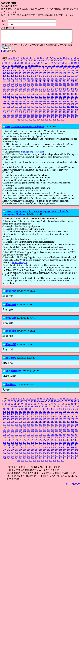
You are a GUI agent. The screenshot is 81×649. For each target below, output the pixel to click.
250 (36, 89)
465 (60, 117)
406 (52, 109)
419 (28, 112)
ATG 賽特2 (10, 360)
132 (20, 73)
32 (9, 63)
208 (20, 83)
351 (60, 101)
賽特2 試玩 (10, 347)
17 (44, 60)
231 (36, 86)
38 (26, 63)
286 (28, 94)
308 (40, 96)
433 (8, 114)
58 (6, 65)
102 (57, 68)
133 (24, 73)
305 (28, 96)
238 (64, 86)
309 (44, 96)
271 (44, 91)
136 (36, 73)
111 (15, 70)
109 (7, 70)
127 (78, 70)
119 (46, 70)
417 (20, 112)
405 (48, 109)
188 (16, 81)
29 (78, 60)
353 (68, 101)
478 (36, 119)
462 (48, 117)
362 (28, 104)
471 (8, 119)
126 (74, 70)
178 (52, 78)
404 (44, 109)
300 (8, 96)
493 (34, 122)
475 (24, 119)
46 (49, 63)
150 (16, 76)
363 (32, 104)
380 (24, 107)
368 (52, 104)
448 (68, 114)
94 (32, 68)
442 (44, 114)
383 (36, 107)
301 (12, 96)
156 (40, 76)
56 (77, 63)
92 (26, 68)
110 (11, 70)
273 (52, 91)
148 (8, 76)
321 (16, 99)
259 (72, 89)
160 (56, 76)
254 (52, 89)
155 (36, 76)
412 (76, 109)
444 (52, 114)
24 (64, 60)
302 (16, 96)
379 (20, 107)
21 (55, 60)
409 (64, 109)
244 (12, 89)
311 (52, 96)
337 (4, 101)
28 (75, 60)
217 (56, 83)
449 (72, 114)
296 (68, 94)
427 (60, 112)
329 (48, 99)
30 (3, 63)
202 (72, 81)
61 (15, 65)
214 (44, 83)
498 (54, 122)
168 (12, 78)
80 (69, 65)
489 (18, 122)
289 (40, 94)
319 (8, 99)
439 (32, 114)
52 (66, 63)
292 (52, 94)
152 (24, 76)
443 (48, 114)
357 (8, 104)
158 (48, 76)
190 (24, 81)
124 (66, 70)
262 (8, 91)
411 (72, 109)
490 (22, 122)
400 (28, 109)
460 (40, 117)
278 (72, 91)
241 (76, 86)
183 (72, 78)
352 (64, 101)
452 (8, 117)
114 (26, 70)
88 (15, 68)
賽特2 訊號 (10, 334)
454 (16, 117)
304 (24, 96)
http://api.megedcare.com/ (32, 154)
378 (16, 107)
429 (68, 112)
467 (68, 117)
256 (60, 89)
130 (12, 73)
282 (12, 94)
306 (32, 96)
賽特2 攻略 (10, 307)
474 (20, 119)
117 (38, 70)
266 (24, 91)
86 (9, 68)
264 (16, 91)
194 (40, 81)
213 (40, 83)
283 (16, 94)
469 (76, 117)
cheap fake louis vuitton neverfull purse (24, 129)
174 (36, 78)
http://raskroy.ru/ (19, 265)
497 (50, 122)
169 (16, 78)
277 (68, 91)
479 (40, 119)
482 (52, 119)
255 (56, 89)
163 (68, 76)
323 (24, 99)
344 (32, 101)
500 (62, 122)
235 (52, 86)
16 (41, 60)
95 (34, 68)
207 (16, 83)
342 (24, 101)
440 (36, 114)
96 (37, 68)
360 (20, 104)
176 (44, 78)
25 (66, 60)
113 (22, 70)
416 (16, 112)
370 (60, 104)
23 (61, 60)
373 (72, 104)
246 (20, 89)
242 (4, 89)
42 (38, 63)
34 (15, 63)
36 (21, 63)
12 (29, 60)
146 (76, 73)
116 (34, 70)
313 (60, 96)
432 (4, 114)
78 (63, 65)
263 (12, 91)
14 (35, 60)
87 (12, 68)
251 (40, 89)
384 (40, 107)
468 (72, 117)
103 (61, 68)
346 (40, 101)
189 (20, 81)
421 (36, 112)
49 (58, 63)
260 (76, 89)
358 (12, 104)
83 (77, 65)
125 (70, 70)
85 (6, 68)
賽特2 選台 (10, 320)
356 (4, 104)
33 (12, 63)
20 (52, 60)
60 (12, 65)
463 (52, 117)
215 (48, 83)
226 (16, 86)
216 (52, 83)
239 (68, 86)
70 (40, 65)
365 (40, 104)
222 (76, 83)
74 (52, 65)
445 (56, 114)
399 (24, 109)
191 (28, 81)
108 (3, 70)
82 (75, 65)
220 (68, 83)
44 (43, 63)
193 (36, 81)
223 (4, 86)
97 (40, 68)
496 (46, 122)
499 (58, 122)
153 (28, 76)
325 (32, 99)
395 (8, 109)
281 (8, 94)
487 (72, 119)
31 (6, 63)
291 (48, 94)
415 (12, 112)
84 (3, 68)
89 (17, 68)
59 (9, 65)
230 (32, 86)
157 (44, 76)
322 (20, 99)
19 (49, 60)
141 (56, 73)
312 (56, 96)
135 (32, 73)
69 (38, 65)
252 (44, 89)
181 (64, 78)
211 (32, 83)
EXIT (3, 54)
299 (4, 96)
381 (28, 107)
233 (44, 86)
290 (44, 94)
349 (52, 101)
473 (16, 119)
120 (50, 70)
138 (44, 73)
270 (40, 91)
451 (4, 117)
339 (12, 101)
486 (68, 119)
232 (40, 86)
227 (20, 86)
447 (64, 114)
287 (32, 94)
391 (68, 107)
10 (24, 60)
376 (8, 107)
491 (26, 122)
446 (60, 114)
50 (60, 63)
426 (56, 112)
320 (12, 99)
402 (36, 109)
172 (28, 78)
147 (4, 76)
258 (68, 89)
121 (54, 70)
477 (32, 119)
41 (35, 63)
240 (72, 86)
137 (40, 73)
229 (28, 86)
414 (8, 112)
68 (35, 65)
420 (32, 112)
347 (44, 101)
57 (3, 65)
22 (58, 60)
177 (48, 78)
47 (52, 63)
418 (24, 112)
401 (32, 109)
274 (56, 91)
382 (32, 107)
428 (64, 112)
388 (56, 107)
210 (28, 83)
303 (20, 96)
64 (23, 65)
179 (56, 78)
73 (49, 65)
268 (32, 91)
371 (64, 104)
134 (28, 73)
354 (72, 101)
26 (69, 60)
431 (76, 112)
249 (32, 89)
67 (32, 65)
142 (60, 73)
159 (52, 76)
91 (23, 68)
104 (65, 68)
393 (76, 107)
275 (60, 91)
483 (56, 119)
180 (60, 78)
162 (64, 76)
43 (40, 63)
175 (40, 78)
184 (76, 78)
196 (48, 81)
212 (36, 83)
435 (16, 114)
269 (36, 91)
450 (76, 114)
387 (52, 107)
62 (18, 65)
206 (12, 83)
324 (28, 99)
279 (76, 91)
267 (28, 91)
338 (8, 101)
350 (56, 101)
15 (38, 60)
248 (28, 89)
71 (43, 65)
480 (44, 119)
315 (68, 96)
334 (68, 99)
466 (64, 117)
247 (24, 89)
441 (40, 114)
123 (62, 70)
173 (32, 78)
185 (4, 81)
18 (47, 60)
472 (12, 119)
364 (36, 104)
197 (52, 81)
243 (8, 89)
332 (60, 99)
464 (56, 117)
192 (32, 81)
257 (64, 89)
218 (60, 83)
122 (58, 70)
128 (4, 73)
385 (44, 107)
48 (55, 63)
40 (32, 63)
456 (24, 117)
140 (52, 73)
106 (73, 68)
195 (44, 81)
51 (63, 63)
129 (8, 73)
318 (4, 99)
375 (4, 107)
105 (69, 68)
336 (76, 99)
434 (12, 114)
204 (4, 83)
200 (64, 81)
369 (56, 104)
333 (64, 99)
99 (46, 68)
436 (20, 114)
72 (46, 65)
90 (20, 68)
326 (36, 99)
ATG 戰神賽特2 (13, 374)
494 (38, 122)
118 (42, 70)
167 (8, 78)
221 (72, 83)
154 (32, 76)
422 (40, 112)
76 (58, 65)
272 (48, 91)
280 (4, 94)
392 (72, 107)
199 (60, 81)
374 (76, 104)
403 (40, 109)
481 (48, 119)
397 (16, 109)
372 (68, 104)
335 (72, 99)
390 (64, 107)
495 (42, 122)
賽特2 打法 (10, 294)
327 (40, 99)
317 (76, 96)
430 (72, 112)
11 (27, 60)
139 (48, 73)
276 (64, 91)
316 (72, 96)
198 (56, 81)
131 (16, 73)
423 (44, 112)
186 (8, 81)
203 (76, 81)
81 (72, 65)
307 (36, 96)
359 (16, 104)
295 (64, 94)
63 (21, 65)
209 (24, 83)
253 (48, 89)
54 (72, 63)
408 (60, 109)
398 (20, 109)
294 (60, 94)
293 (56, 94)
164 (72, 76)
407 (56, 109)
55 (75, 63)
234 (48, 86)
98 (43, 68)
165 (76, 76)
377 (12, 107)
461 (44, 117)
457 (28, 117)
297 (72, 94)
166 (4, 78)
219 (64, 83)
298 (76, 94)
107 (77, 68)
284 (20, 94)
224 (8, 86)
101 (53, 68)
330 (52, 99)
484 (60, 119)
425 (52, 112)
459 (36, 117)
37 (23, 63)
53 (69, 63)
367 (48, 104)
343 (28, 101)
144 (68, 73)
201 (68, 81)
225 (12, 86)
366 (44, 104)
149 (12, 76)
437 (24, 114)
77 (60, 65)
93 (29, 68)
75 (55, 65)
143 (64, 73)
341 (20, 101)
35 (18, 63)
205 (8, 83)
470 (4, 119)
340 (16, 101)
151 (20, 76)
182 (68, 78)
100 (49, 68)
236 (56, 86)
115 (30, 70)
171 (24, 78)
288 (36, 94)
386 (48, 107)
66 (29, 65)
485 (64, 119)
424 (48, 112)
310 (48, 96)
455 (20, 117)
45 (46, 63)
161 (60, 76)
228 (24, 86)
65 (26, 65)
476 (28, 119)
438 (28, 114)
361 (24, 104)
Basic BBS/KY (73, 487)
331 (56, 99)
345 (36, 101)
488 (76, 119)
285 (24, 94)
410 (68, 109)
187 (12, 81)
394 (4, 109)
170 (20, 78)
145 (72, 73)
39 (29, 63)
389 (60, 107)
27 (72, 60)
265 (20, 91)
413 (4, 112)
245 (16, 89)
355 (76, 101)
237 (60, 86)
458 (32, 117)
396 (12, 109)
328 (44, 99)
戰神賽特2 (10, 387)
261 (4, 91)
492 (30, 122)
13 (32, 60)
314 (64, 96)
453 (12, 117)
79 (66, 65)
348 (48, 101)
